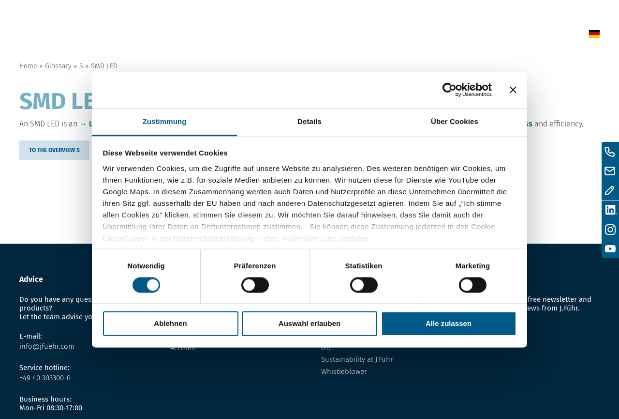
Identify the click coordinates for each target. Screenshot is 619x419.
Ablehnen (170, 324)
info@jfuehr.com (46, 346)
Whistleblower (344, 371)
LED (95, 123)
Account (183, 347)
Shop (348, 35)
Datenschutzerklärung (214, 238)
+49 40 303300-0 (45, 377)
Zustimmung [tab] (165, 121)
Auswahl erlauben (309, 324)
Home (281, 35)
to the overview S (54, 150)
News (315, 35)
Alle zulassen (449, 324)
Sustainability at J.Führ (357, 359)
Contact (485, 35)
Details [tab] (309, 121)
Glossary (390, 35)
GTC (326, 347)
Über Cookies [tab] (454, 121)
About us (439, 35)
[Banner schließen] (513, 89)
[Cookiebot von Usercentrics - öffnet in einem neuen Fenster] (449, 89)
